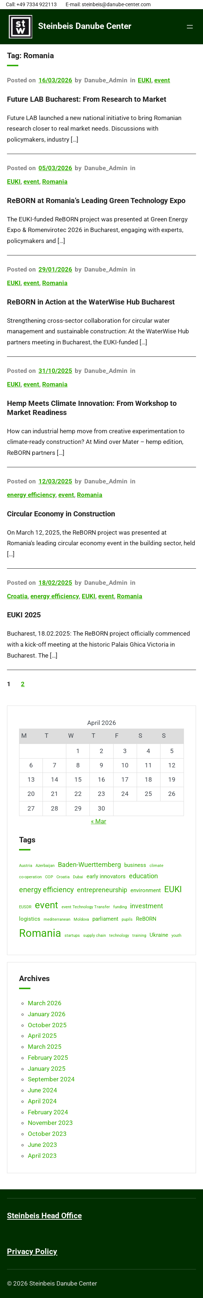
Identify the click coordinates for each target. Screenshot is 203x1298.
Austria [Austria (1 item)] (25, 865)
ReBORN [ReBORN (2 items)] (146, 919)
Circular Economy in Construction (61, 513)
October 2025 (47, 1025)
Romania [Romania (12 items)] (40, 933)
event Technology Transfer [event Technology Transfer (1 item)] (86, 907)
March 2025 (45, 1046)
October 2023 (47, 1133)
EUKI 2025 (24, 614)
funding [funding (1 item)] (120, 907)
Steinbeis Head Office (44, 1215)
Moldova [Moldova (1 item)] (81, 919)
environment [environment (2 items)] (145, 890)
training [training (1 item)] (139, 935)
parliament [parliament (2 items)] (105, 919)
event (162, 80)
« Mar (98, 821)
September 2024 (51, 1079)
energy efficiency (31, 494)
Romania (54, 181)
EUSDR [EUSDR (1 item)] (25, 907)
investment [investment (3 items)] (146, 906)
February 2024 (48, 1112)
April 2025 (42, 1035)
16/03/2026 (55, 80)
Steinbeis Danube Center (84, 26)
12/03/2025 (55, 481)
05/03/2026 (55, 168)
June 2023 (42, 1144)
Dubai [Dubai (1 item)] (78, 877)
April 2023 (42, 1155)
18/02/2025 (55, 582)
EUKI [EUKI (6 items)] (173, 889)
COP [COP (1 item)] (49, 877)
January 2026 (47, 1014)
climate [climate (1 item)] (156, 865)
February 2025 (48, 1057)
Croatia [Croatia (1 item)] (63, 877)
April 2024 (42, 1101)
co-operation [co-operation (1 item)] (30, 877)
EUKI (144, 80)
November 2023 (50, 1122)
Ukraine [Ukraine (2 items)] (159, 935)
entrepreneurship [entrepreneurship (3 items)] (102, 890)
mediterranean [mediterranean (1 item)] (57, 919)
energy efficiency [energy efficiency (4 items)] (46, 890)
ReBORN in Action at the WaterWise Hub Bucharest (91, 302)
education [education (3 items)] (143, 876)
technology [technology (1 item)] (119, 935)
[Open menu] (189, 26)
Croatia (17, 596)
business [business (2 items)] (135, 865)
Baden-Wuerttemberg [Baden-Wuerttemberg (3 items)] (89, 864)
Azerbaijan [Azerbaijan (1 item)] (45, 865)
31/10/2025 (55, 370)
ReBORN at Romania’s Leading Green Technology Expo (96, 200)
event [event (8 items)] (46, 904)
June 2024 (42, 1090)
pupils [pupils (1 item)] (127, 919)
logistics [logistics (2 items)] (29, 919)
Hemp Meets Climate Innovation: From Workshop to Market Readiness (92, 408)
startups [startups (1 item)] (72, 935)
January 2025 (47, 1068)
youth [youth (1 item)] (176, 935)
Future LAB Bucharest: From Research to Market (86, 99)
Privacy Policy (32, 1251)
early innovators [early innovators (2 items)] (106, 876)
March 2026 (45, 1003)
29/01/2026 (55, 269)
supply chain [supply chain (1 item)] (94, 935)
